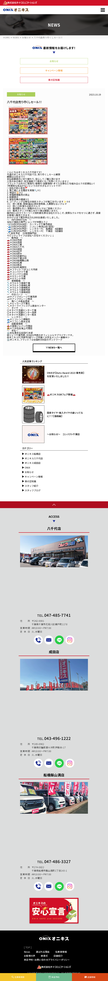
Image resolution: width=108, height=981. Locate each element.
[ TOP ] (28, 947)
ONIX (27, 467)
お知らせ (54, 61)
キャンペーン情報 (54, 70)
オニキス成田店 (33, 463)
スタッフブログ (33, 490)
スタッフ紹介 (31, 486)
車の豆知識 (54, 79)
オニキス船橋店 (33, 454)
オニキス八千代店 (34, 458)
